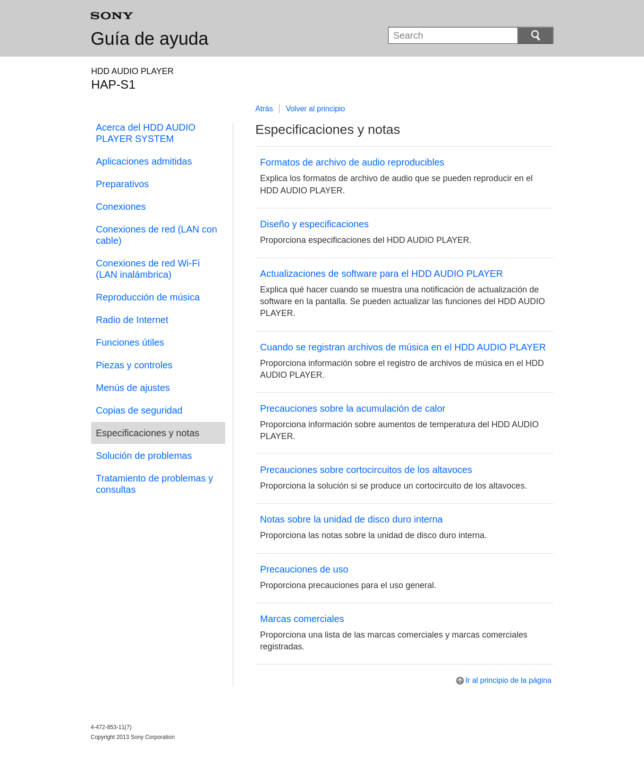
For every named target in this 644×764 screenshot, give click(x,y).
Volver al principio (315, 109)
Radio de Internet (132, 320)
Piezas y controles (134, 365)
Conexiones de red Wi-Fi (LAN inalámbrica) (148, 269)
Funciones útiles (130, 342)
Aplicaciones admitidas (144, 161)
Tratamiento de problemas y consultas (154, 484)
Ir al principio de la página (508, 680)
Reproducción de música (148, 297)
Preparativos (122, 184)
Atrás (264, 109)
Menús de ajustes (133, 387)
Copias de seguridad (139, 410)
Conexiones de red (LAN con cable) (156, 235)
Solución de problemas (144, 455)
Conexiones (121, 206)
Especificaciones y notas (147, 433)
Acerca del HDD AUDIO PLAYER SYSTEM (145, 133)
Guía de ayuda (149, 39)
